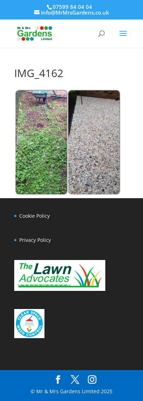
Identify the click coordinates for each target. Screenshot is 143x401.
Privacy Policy (35, 240)
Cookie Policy (34, 215)
